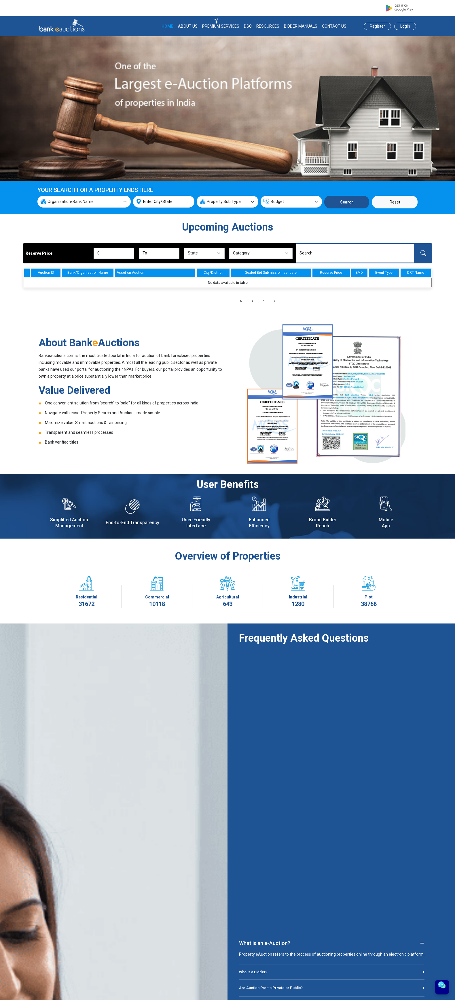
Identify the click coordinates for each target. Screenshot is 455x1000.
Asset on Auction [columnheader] (130, 273)
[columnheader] (27, 272)
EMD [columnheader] (359, 273)
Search (347, 202)
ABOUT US (188, 26)
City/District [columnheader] (213, 273)
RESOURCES (267, 26)
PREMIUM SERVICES (220, 26)
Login (405, 26)
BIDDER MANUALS (300, 26)
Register (377, 26)
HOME (167, 26)
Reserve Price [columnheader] (331, 273)
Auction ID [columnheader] (46, 273)
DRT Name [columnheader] (415, 273)
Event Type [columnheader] (384, 273)
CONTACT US (334, 26)
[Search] (355, 253)
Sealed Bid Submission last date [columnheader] (271, 273)
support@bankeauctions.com (295, 8)
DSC (248, 26)
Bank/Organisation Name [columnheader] (87, 273)
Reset (395, 202)
